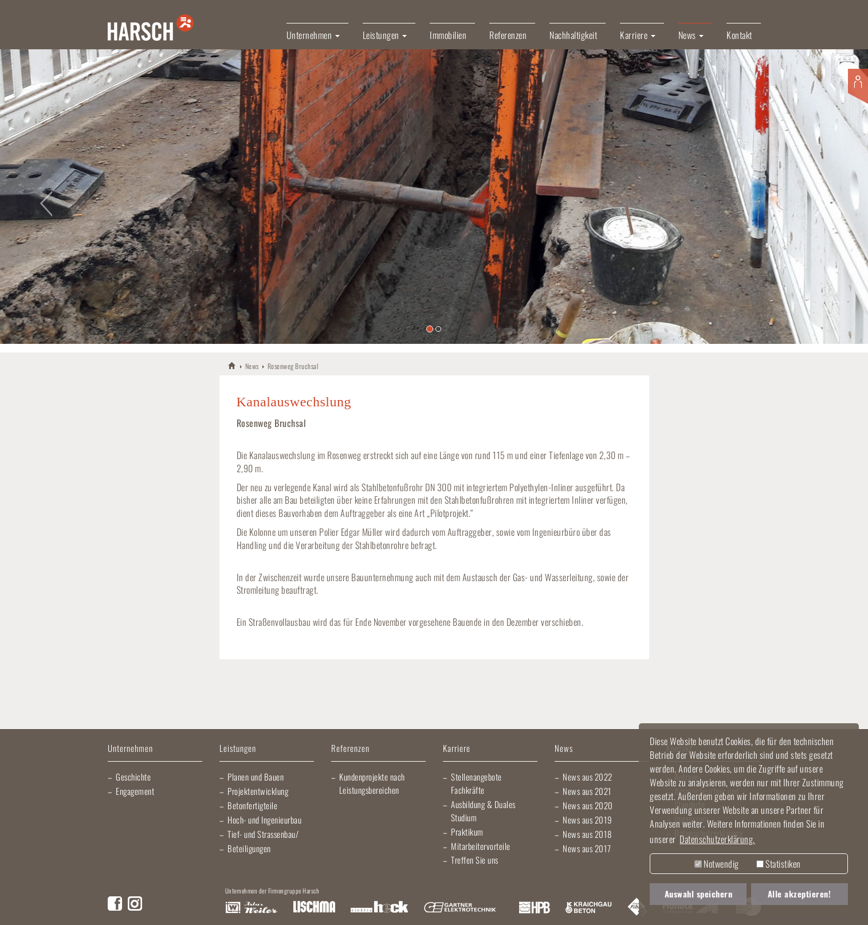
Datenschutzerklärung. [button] (717, 839)
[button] (43, 196)
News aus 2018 (587, 834)
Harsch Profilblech (534, 907)
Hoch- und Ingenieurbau (264, 819)
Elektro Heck (380, 907)
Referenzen (508, 35)
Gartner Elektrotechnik (460, 907)
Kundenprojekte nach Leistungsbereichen (372, 783)
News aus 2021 (587, 791)
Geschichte (133, 776)
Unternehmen (130, 748)
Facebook (115, 903)
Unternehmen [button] (313, 35)
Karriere (456, 748)
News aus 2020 (588, 805)
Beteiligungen (249, 848)
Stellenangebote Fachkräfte (476, 783)
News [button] (691, 35)
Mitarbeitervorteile (480, 846)
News (252, 366)
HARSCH (232, 365)
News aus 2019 (587, 819)
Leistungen (237, 748)
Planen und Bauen (255, 776)
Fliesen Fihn (637, 907)
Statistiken (778, 864)
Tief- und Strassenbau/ (263, 834)
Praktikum (467, 831)
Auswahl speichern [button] (699, 894)
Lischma (314, 907)
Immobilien (448, 35)
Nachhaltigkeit (573, 35)
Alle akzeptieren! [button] (799, 894)
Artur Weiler (251, 907)
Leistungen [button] (385, 35)
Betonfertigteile (252, 805)
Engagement (135, 791)
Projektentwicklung (257, 791)
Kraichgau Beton (588, 907)
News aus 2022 (587, 776)
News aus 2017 (587, 848)
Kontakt (739, 35)
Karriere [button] (637, 35)
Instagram (135, 903)
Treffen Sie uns (474, 859)
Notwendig (716, 864)
